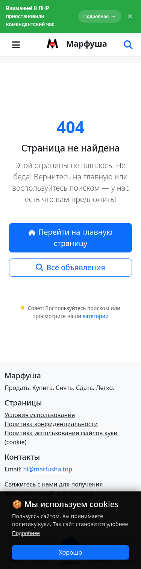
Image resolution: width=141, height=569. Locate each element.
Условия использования (40, 415)
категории (96, 316)
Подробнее (99, 16)
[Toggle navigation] (16, 45)
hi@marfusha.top (47, 469)
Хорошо (70, 552)
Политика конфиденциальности (51, 424)
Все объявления (70, 267)
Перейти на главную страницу (71, 237)
